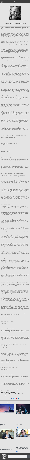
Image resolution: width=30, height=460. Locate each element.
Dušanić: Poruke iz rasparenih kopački (6, 449)
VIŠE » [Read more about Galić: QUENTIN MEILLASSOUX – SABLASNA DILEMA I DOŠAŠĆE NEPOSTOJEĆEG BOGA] (17, 451)
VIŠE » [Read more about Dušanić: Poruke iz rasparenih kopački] (1, 452)
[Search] (28, 456)
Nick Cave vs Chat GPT (19, 424)
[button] (14, 1)
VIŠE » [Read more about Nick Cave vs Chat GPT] (17, 427)
